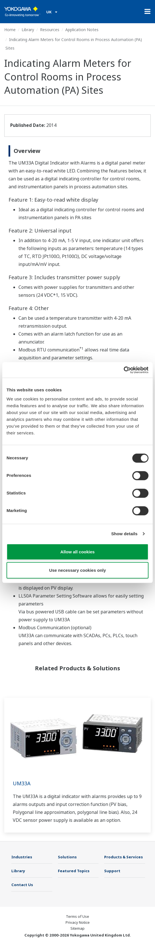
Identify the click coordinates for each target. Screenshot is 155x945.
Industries (21, 856)
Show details (124, 533)
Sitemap (77, 928)
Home (10, 29)
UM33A (22, 783)
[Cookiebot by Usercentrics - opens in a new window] (123, 370)
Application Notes (82, 29)
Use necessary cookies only (77, 570)
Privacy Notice (78, 922)
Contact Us (22, 884)
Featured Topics (73, 870)
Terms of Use (77, 916)
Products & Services (123, 856)
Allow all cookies (77, 551)
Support (112, 870)
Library (28, 29)
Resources (49, 29)
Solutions (67, 856)
